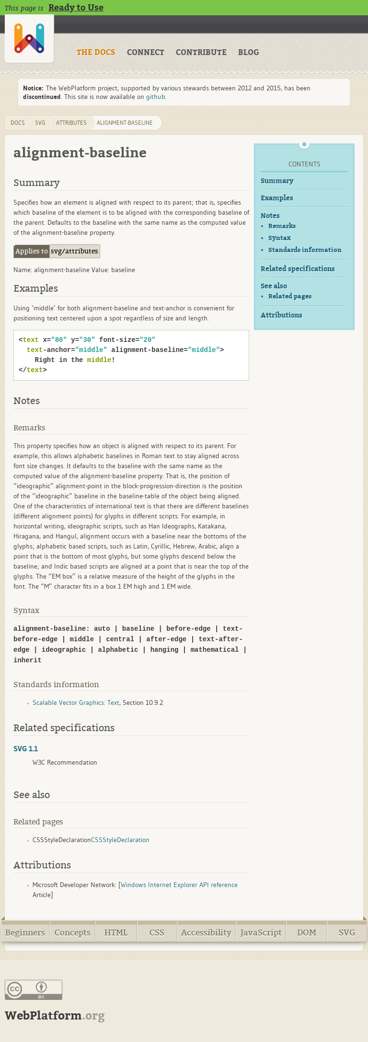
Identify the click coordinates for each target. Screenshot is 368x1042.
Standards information (305, 250)
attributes (71, 122)
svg (40, 122)
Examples (277, 198)
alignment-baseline (125, 122)
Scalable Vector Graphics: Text (76, 702)
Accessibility (206, 933)
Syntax (279, 238)
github (155, 96)
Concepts (73, 933)
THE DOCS (96, 52)
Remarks (282, 226)
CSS (157, 933)
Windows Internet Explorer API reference (179, 884)
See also (274, 286)
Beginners (25, 933)
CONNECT (145, 52)
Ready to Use (76, 7)
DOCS (18, 122)
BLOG (248, 52)
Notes (270, 216)
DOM (306, 933)
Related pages (289, 296)
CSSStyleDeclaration (120, 839)
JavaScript (261, 933)
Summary (277, 181)
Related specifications (298, 269)
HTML (115, 933)
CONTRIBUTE (201, 52)
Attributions (281, 315)
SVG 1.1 (25, 748)
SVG (347, 933)
